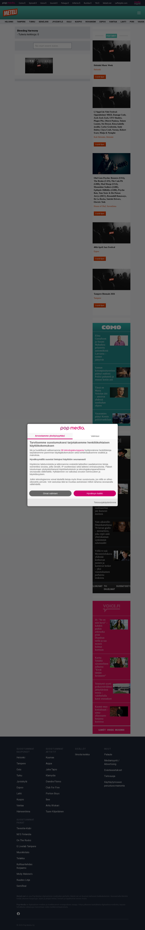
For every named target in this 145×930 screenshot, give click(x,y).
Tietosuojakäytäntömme (105, 502)
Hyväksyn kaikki (95, 493)
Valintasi (95, 436)
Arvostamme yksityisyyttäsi (50, 435)
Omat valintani (50, 493)
